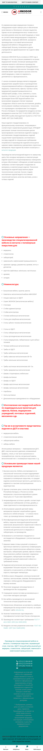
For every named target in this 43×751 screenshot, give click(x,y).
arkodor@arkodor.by (25, 668)
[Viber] (29, 6)
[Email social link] (18, 6)
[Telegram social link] (27, 6)
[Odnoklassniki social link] (20, 6)
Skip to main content (30, 2)
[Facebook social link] (14, 6)
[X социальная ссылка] (16, 6)
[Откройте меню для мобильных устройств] (5, 12)
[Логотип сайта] (21, 12)
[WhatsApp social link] (23, 6)
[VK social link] (25, 6)
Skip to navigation (9, 2)
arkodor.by (20, 610)
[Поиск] (40, 12)
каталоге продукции (9, 150)
